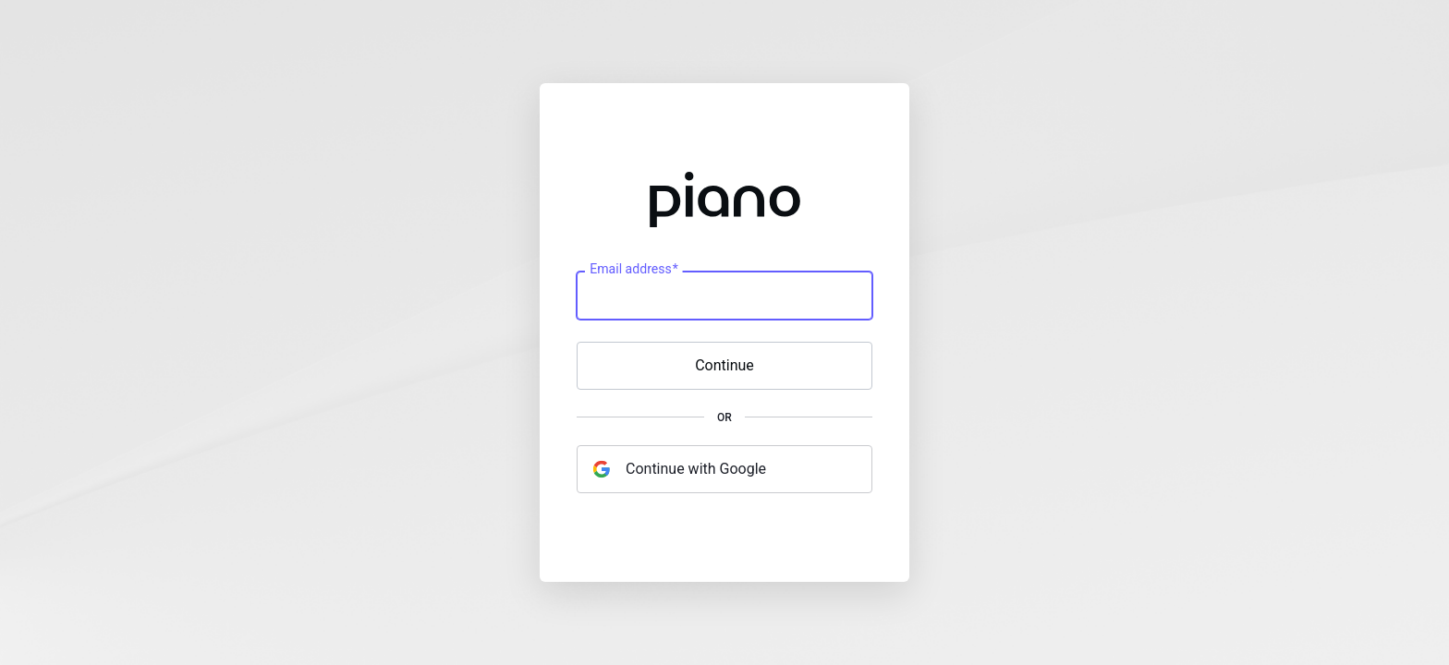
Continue (724, 365)
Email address (633, 269)
